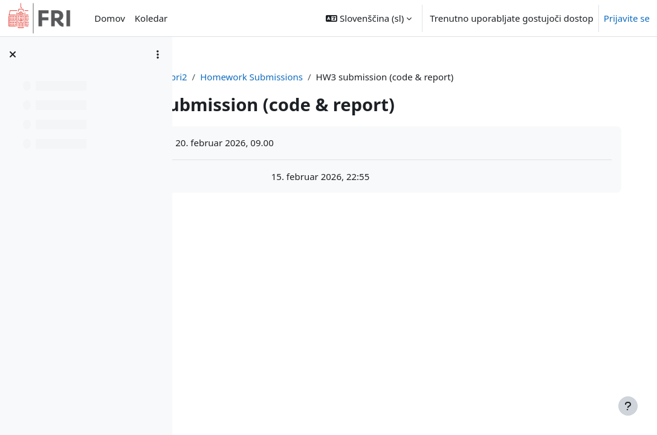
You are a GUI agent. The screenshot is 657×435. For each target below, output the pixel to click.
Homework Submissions (385, 77)
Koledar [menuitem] (151, 18)
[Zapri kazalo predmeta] (12, 54)
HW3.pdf (265, 176)
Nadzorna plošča (253, 77)
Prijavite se (627, 18)
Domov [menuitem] (109, 18)
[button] (368, 18)
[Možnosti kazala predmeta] (157, 54)
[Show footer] (628, 406)
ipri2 (311, 77)
